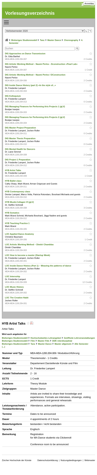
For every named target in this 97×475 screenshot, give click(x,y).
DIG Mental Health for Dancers (20, 149)
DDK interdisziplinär (62, 341)
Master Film (43, 341)
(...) (3, 347)
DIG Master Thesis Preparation (20, 138)
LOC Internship (13, 276)
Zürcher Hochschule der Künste (16, 460)
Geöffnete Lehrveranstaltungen (79, 338)
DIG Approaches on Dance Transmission (25, 53)
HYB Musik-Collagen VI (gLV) (19, 202)
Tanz (42, 40)
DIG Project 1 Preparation (18, 159)
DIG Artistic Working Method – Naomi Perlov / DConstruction (35, 75)
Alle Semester (81, 344)
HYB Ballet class (13, 181)
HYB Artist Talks (13, 170)
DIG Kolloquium (13, 96)
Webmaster (89, 460)
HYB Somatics (12, 213)
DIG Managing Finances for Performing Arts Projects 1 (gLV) (35, 106)
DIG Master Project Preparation (21, 128)
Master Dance (54, 40)
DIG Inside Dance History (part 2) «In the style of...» (30, 85)
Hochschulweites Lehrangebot (45, 338)
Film (32, 341)
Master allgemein (63, 344)
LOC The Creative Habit (17, 297)
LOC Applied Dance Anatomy (19, 234)
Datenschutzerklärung (47, 460)
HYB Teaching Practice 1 (17, 223)
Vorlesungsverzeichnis (30, 13)
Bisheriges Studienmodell (24, 40)
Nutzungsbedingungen (71, 460)
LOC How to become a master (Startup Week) (28, 255)
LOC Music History (14, 287)
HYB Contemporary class (18, 191)
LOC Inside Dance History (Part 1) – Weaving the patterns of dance (38, 266)
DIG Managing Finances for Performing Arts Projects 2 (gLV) (35, 117)
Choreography (71, 40)
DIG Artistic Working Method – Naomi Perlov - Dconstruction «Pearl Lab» (41, 64)
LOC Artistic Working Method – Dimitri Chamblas (29, 244)
